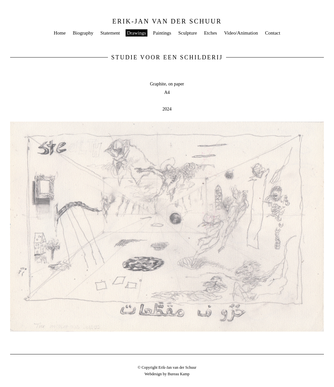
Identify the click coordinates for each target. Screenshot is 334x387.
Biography (83, 33)
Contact (273, 33)
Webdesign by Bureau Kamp (167, 374)
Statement (110, 33)
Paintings (162, 33)
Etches (210, 33)
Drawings (136, 33)
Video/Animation (241, 33)
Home (60, 33)
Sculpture (187, 33)
